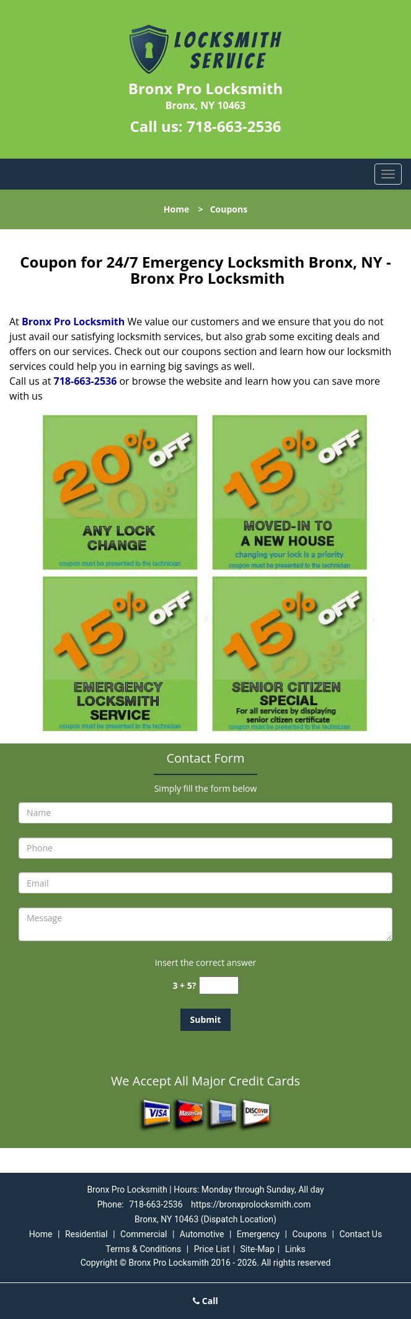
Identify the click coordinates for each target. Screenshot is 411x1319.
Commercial (143, 1234)
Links (295, 1249)
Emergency (258, 1234)
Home (176, 209)
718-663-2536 (234, 126)
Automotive (202, 1234)
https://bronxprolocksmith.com (251, 1204)
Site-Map (258, 1249)
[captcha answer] (219, 985)
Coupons (309, 1234)
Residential (86, 1234)
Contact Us (360, 1234)
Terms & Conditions (143, 1249)
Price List (212, 1249)
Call (205, 1301)
